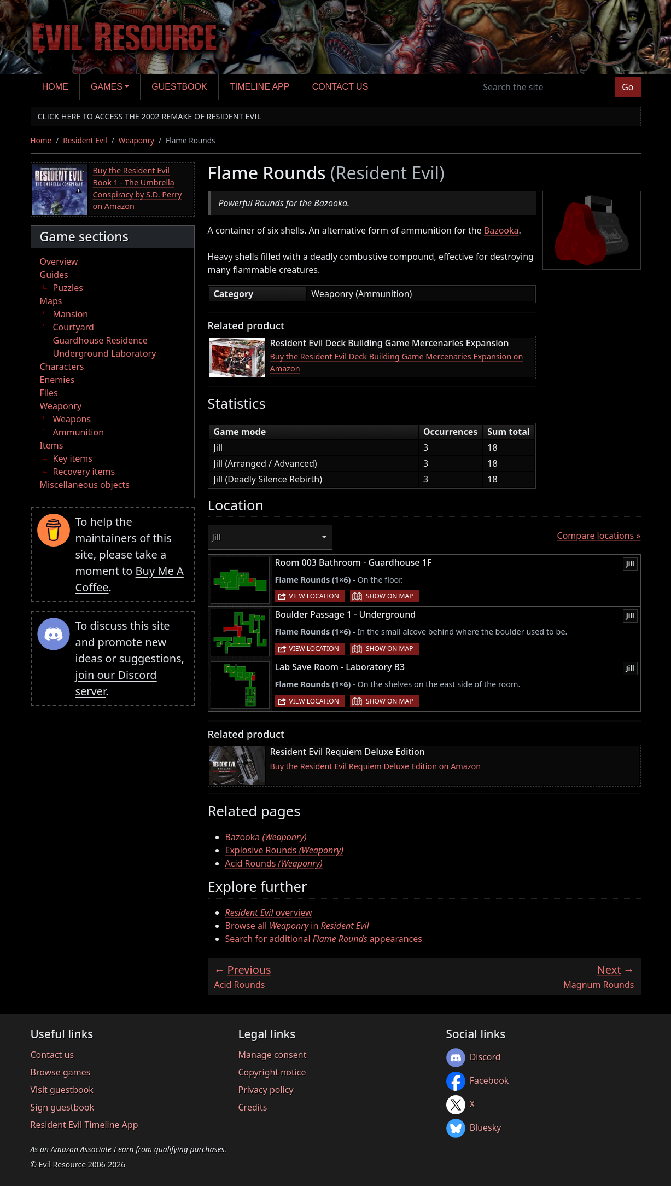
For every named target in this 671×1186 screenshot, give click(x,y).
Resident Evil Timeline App (84, 1125)
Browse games (61, 1072)
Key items (72, 458)
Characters (62, 367)
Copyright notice (272, 1072)
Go (627, 87)
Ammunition (78, 432)
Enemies (57, 380)
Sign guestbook (63, 1107)
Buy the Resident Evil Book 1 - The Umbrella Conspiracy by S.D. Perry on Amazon (137, 188)
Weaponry (136, 140)
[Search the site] (545, 87)
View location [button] (314, 596)
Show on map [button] (389, 596)
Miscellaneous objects (85, 485)
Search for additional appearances (324, 939)
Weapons (72, 419)
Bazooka (501, 230)
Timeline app (259, 86)
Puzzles (68, 288)
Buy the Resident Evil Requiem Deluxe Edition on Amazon (375, 766)
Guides (54, 275)
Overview (59, 261)
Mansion (71, 314)
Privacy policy (266, 1090)
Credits (252, 1107)
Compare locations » (599, 536)
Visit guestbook (62, 1090)
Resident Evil (85, 140)
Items (51, 445)
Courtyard (73, 327)
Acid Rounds (274, 863)
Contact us (340, 86)
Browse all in (297, 926)
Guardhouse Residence (100, 340)
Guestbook (179, 86)
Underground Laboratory (104, 353)
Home (55, 86)
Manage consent (272, 1055)
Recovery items (84, 472)
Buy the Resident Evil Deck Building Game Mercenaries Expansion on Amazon (396, 362)
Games (106, 86)
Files (49, 393)
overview (268, 912)
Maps (51, 301)
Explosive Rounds (284, 850)
